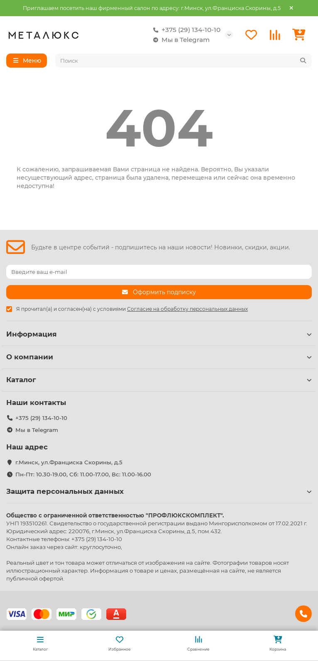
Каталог (159, 380)
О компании (159, 357)
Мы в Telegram (180, 39)
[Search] (183, 61)
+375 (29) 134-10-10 (185, 29)
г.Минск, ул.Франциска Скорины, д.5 (68, 462)
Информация (159, 334)
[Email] (159, 272)
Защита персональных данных (159, 491)
